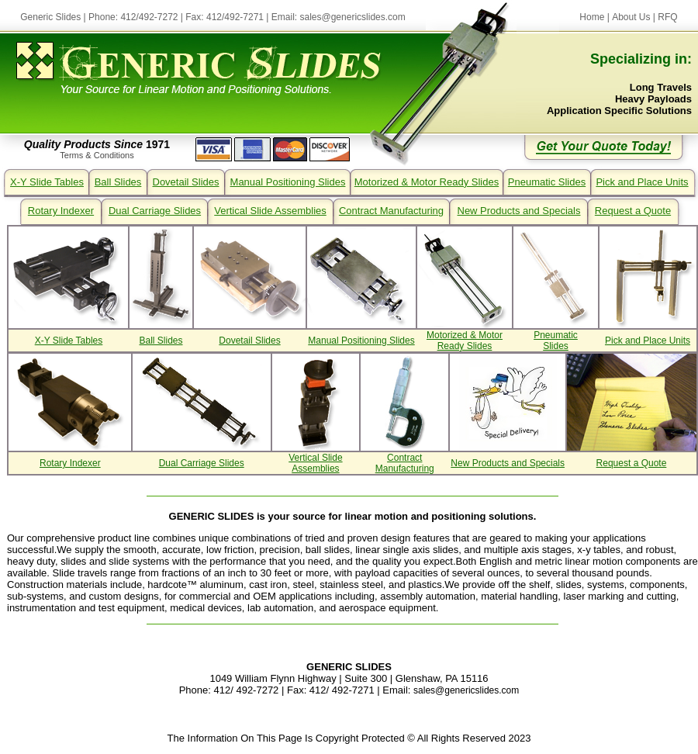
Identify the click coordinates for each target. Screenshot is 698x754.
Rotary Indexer (61, 210)
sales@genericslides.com (353, 17)
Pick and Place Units (642, 182)
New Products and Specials (519, 210)
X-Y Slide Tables (47, 182)
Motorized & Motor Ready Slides (426, 182)
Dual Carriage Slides (155, 210)
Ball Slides (118, 182)
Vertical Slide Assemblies (270, 210)
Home (591, 17)
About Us (631, 17)
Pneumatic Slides (547, 182)
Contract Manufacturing (391, 210)
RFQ (667, 17)
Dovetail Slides (186, 182)
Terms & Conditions (96, 155)
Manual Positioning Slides (288, 182)
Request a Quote (633, 210)
